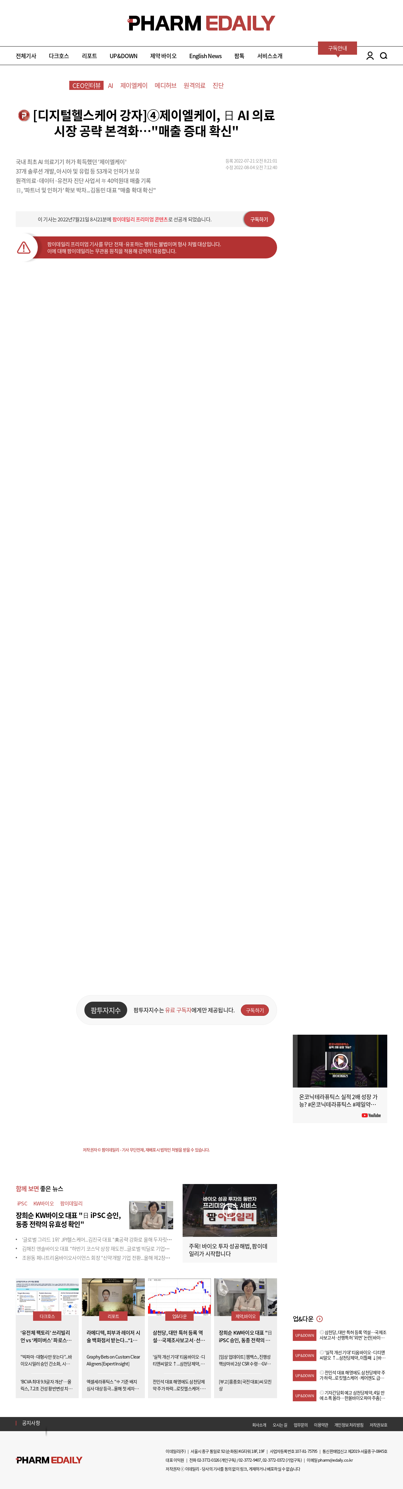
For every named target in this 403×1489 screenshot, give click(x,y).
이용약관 (321, 1425)
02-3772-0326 (208, 1460)
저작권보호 (378, 1425)
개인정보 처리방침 (348, 1425)
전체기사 (26, 56)
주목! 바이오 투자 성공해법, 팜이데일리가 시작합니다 (228, 1250)
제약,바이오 (246, 1316)
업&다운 (179, 1316)
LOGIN (368, 56)
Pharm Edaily (49, 1460)
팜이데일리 (71, 1203)
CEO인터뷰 (86, 85)
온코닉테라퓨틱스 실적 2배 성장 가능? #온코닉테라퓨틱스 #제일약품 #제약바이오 (339, 1104)
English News (205, 56)
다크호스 (59, 56)
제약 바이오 (163, 56)
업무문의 (301, 1425)
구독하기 (259, 219)
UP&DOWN (123, 56)
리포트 (89, 56)
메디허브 (165, 85)
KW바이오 (43, 1203)
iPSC (22, 1203)
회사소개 (259, 1425)
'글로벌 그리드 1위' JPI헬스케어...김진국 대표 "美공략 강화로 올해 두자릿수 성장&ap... (107, 1239)
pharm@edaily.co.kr (335, 1460)
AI (110, 85)
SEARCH (383, 56)
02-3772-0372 (274, 1460)
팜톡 (239, 56)
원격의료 (194, 85)
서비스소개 (270, 56)
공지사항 (31, 1422)
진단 (218, 85)
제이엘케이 (133, 85)
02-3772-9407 (250, 1460)
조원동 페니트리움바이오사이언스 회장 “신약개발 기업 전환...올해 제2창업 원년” (102, 1257)
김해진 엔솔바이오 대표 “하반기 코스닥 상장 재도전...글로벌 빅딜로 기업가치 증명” (103, 1248)
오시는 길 (280, 1425)
